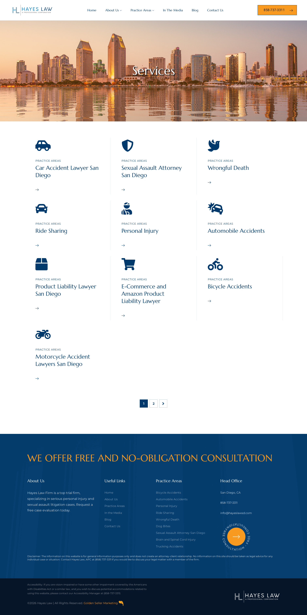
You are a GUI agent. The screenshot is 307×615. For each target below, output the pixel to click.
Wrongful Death (228, 167)
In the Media (113, 513)
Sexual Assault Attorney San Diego (180, 533)
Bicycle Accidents (230, 286)
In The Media (173, 10)
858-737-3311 (229, 503)
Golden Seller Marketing (104, 603)
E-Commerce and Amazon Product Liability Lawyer (144, 294)
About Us (112, 10)
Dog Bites (163, 526)
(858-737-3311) (112, 593)
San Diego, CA (230, 492)
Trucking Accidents (169, 546)
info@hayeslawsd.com (236, 513)
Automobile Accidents (236, 230)
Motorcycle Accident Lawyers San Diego (62, 360)
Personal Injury (140, 230)
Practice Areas (141, 10)
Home (91, 10)
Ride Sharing (51, 230)
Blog (195, 10)
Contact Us (215, 10)
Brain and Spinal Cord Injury (176, 539)
